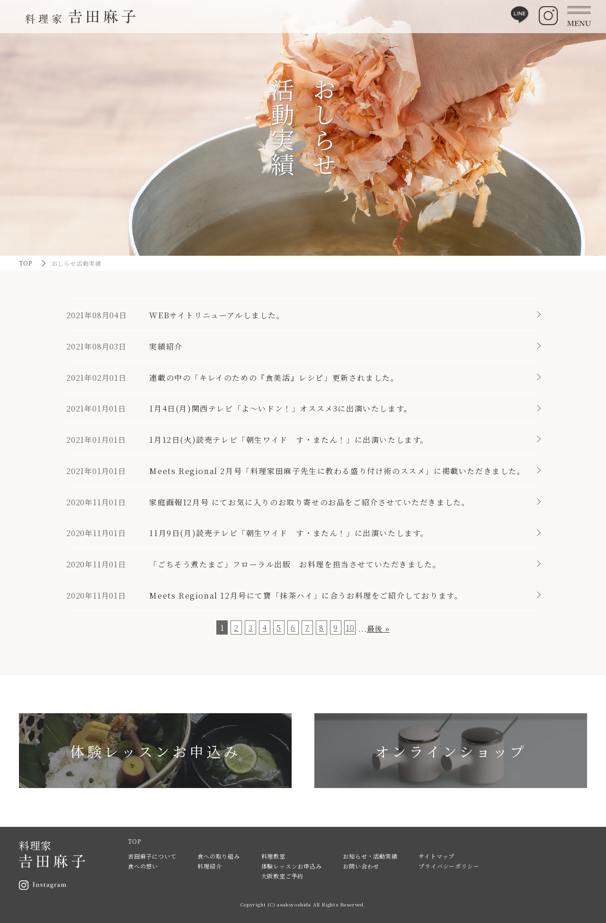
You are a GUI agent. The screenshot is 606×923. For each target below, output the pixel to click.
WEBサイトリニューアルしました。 (217, 315)
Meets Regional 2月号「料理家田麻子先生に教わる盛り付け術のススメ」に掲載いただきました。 (337, 471)
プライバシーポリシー (449, 866)
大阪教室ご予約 (282, 876)
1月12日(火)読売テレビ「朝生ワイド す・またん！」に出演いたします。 (289, 439)
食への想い (143, 866)
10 (350, 627)
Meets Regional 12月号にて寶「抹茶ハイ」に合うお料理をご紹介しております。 (306, 595)
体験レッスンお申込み (291, 866)
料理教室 (273, 856)
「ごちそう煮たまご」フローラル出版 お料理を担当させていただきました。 (295, 564)
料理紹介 (209, 866)
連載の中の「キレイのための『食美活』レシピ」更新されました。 (274, 377)
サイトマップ (436, 856)
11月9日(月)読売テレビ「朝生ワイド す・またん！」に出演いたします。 (289, 533)
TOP (26, 263)
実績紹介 (165, 346)
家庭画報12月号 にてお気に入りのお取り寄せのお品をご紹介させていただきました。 (309, 502)
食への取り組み (218, 856)
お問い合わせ (361, 866)
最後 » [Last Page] (378, 628)
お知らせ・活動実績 (370, 856)
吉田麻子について (152, 856)
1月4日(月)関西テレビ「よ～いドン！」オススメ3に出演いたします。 (280, 408)
